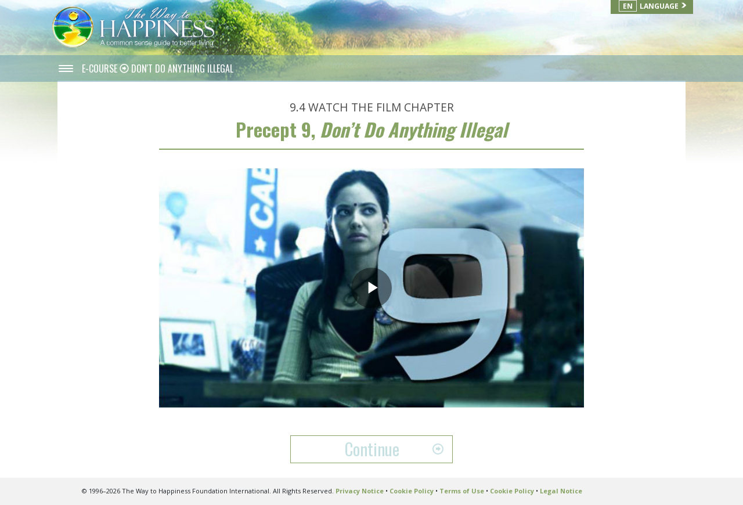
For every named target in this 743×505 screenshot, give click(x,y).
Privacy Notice (360, 490)
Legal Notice (561, 490)
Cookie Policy (411, 490)
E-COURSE (101, 68)
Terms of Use (461, 490)
